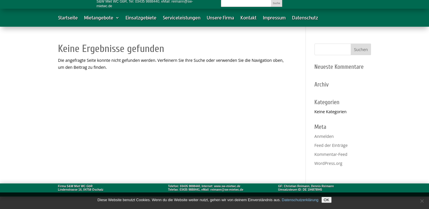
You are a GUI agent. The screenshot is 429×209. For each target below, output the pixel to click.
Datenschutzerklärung (300, 200)
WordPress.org (328, 163)
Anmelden (324, 136)
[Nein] (422, 201)
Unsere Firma (220, 19)
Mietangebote (98, 19)
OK (326, 200)
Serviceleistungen (181, 19)
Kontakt (248, 19)
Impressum (274, 19)
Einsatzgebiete (141, 19)
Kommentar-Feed (331, 154)
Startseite (68, 19)
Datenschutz (305, 19)
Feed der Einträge (331, 145)
